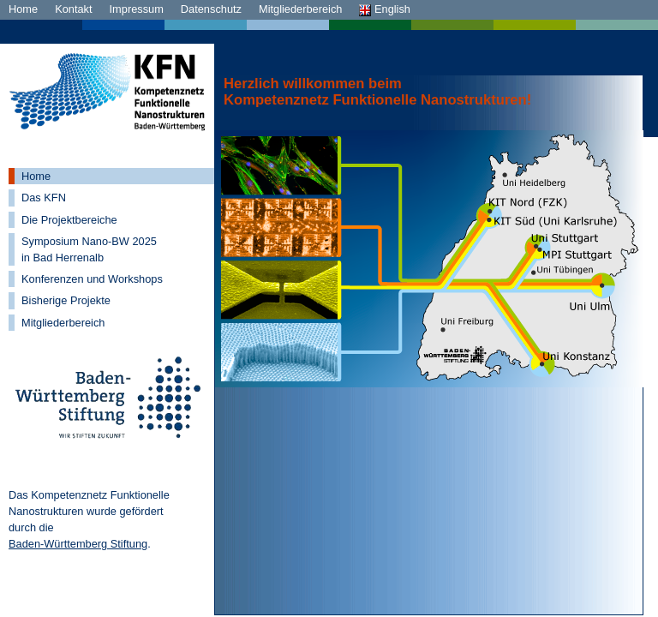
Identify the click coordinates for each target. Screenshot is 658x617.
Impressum (137, 9)
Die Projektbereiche (69, 219)
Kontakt (73, 9)
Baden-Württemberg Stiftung (78, 543)
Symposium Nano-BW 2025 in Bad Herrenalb (89, 249)
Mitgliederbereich (300, 9)
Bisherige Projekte (66, 300)
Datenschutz (211, 9)
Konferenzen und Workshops (92, 279)
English (384, 9)
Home (23, 9)
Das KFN (43, 197)
